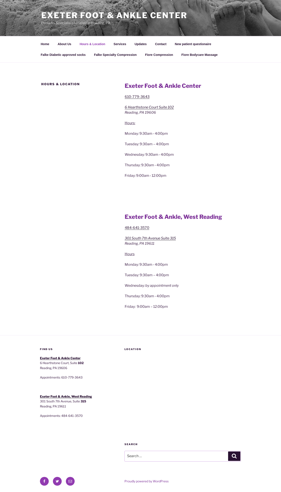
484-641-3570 (137, 228)
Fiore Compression (159, 55)
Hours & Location (92, 44)
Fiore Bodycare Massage (199, 55)
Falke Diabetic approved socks (63, 55)
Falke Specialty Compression (115, 55)
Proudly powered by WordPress (146, 481)
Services (119, 44)
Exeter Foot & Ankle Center (114, 15)
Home (45, 44)
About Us (64, 44)
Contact (160, 44)
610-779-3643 (137, 97)
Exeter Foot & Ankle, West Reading (66, 396)
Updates (141, 44)
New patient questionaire (193, 44)
